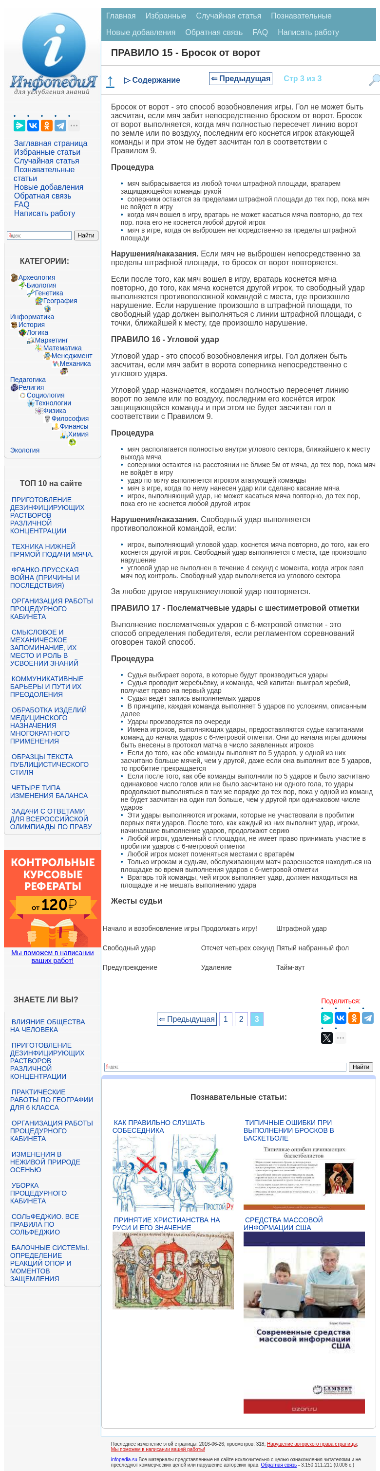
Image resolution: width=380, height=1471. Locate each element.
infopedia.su (124, 1459)
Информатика (32, 317)
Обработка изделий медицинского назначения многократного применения (48, 725)
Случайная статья (46, 161)
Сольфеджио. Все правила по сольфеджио (44, 1224)
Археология (37, 277)
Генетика (49, 293)
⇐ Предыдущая (241, 78)
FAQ (22, 204)
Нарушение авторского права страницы (312, 1444)
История (32, 324)
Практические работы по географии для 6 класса (52, 1099)
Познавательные (301, 16)
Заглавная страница (51, 143)
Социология (46, 395)
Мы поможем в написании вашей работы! (158, 1449)
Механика (75, 363)
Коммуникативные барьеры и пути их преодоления (46, 686)
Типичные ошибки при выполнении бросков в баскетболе (289, 1130)
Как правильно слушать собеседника (159, 1126)
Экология (24, 450)
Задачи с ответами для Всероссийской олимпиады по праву (51, 819)
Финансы (74, 426)
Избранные (166, 16)
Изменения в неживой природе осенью (45, 1162)
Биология (42, 285)
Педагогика (28, 379)
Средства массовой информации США (283, 1224)
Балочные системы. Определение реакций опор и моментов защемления (49, 1263)
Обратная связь (43, 196)
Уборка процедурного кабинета (38, 1193)
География (60, 301)
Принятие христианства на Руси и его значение (166, 1224)
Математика (62, 348)
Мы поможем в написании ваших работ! (52, 956)
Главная (121, 16)
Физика (54, 411)
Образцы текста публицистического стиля (49, 764)
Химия (78, 434)
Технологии (53, 403)
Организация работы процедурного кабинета (51, 608)
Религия (31, 387)
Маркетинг (51, 340)
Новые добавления (49, 187)
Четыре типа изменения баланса (49, 791)
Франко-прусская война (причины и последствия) (45, 577)
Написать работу (45, 213)
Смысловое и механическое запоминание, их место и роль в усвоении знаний (44, 647)
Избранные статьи (47, 152)
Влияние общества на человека (47, 1026)
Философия (70, 418)
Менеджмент (72, 356)
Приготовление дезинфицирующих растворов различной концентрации (47, 515)
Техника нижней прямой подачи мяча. (52, 550)
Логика (37, 332)
